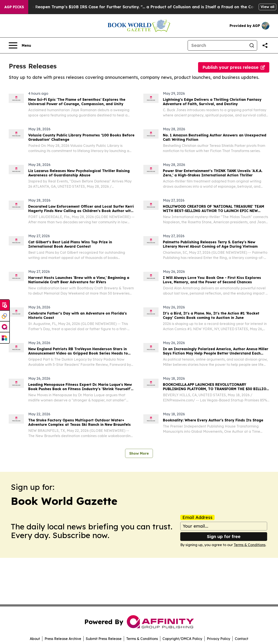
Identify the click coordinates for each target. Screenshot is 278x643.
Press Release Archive (63, 638)
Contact (241, 638)
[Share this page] (265, 45)
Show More (139, 453)
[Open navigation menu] (20, 45)
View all (267, 7)
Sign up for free (223, 536)
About (35, 638)
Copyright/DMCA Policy (182, 638)
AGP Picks (14, 7)
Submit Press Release (104, 638)
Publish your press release (233, 67)
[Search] (217, 45)
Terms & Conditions (249, 545)
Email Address (197, 517)
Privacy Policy (218, 638)
